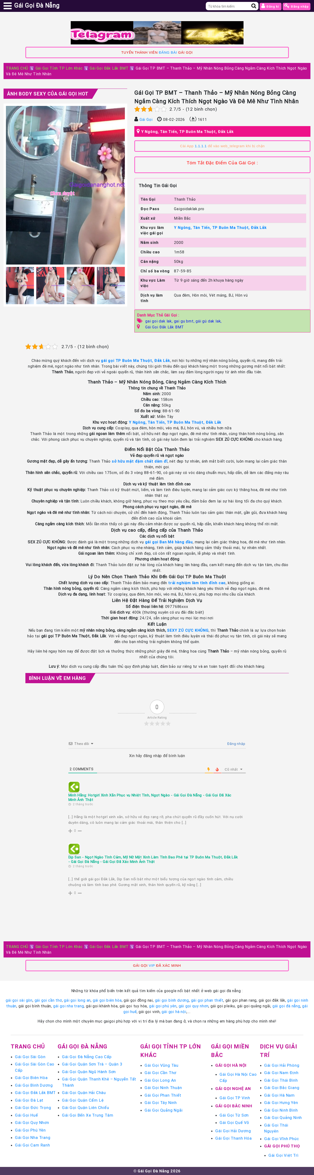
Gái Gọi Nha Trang (33, 1137)
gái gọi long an (77, 1000)
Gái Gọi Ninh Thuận (163, 1087)
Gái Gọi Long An (160, 1080)
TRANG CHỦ (17, 68)
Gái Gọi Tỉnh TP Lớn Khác (59, 68)
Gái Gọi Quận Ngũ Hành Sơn (89, 1071)
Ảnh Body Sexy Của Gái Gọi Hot (48, 94)
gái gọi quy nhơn (194, 1006)
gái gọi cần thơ (48, 1000)
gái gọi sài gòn (19, 1000)
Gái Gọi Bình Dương (34, 1085)
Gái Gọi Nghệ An (233, 1088)
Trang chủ (28, 1046)
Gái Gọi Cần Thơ (160, 1072)
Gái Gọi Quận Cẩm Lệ (82, 1100)
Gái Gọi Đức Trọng (33, 1107)
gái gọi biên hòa (107, 1000)
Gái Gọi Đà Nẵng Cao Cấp (86, 1056)
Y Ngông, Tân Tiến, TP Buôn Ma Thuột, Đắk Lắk (187, 131)
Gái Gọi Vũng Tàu (161, 1065)
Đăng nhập (296, 6)
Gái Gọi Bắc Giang (282, 1087)
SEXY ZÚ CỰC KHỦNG (188, 630)
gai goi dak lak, (159, 321)
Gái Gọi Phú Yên (30, 1130)
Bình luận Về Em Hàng (57, 678)
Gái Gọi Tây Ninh (161, 1102)
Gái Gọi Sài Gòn (30, 1056)
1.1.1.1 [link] (201, 146)
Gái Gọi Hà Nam (279, 1095)
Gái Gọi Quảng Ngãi (164, 1110)
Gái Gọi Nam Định (281, 1072)
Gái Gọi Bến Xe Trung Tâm (87, 1115)
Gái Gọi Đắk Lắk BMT (109, 68)
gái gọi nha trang (68, 1006)
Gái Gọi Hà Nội (231, 1065)
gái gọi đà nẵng (286, 1006)
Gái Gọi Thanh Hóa (233, 1138)
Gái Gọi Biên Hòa (31, 1077)
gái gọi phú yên (163, 1006)
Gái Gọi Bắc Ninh (233, 1106)
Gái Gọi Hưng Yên (281, 1102)
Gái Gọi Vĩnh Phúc (281, 1138)
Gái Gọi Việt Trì (283, 1155)
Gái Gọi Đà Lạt (29, 1100)
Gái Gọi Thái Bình (281, 1080)
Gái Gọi (146, 119)
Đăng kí (270, 6)
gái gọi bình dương (172, 1000)
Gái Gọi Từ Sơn (234, 1115)
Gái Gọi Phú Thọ (282, 1146)
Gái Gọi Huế (26, 1115)
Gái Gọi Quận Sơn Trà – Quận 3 (92, 1064)
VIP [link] (152, 965)
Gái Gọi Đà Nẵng (82, 1046)
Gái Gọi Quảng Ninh (283, 1117)
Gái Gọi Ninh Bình (281, 1110)
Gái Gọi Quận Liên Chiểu (85, 1107)
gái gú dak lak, (209, 321)
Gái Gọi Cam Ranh (32, 1145)
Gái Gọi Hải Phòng (282, 1065)
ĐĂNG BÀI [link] (168, 52)
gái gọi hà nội (174, 1011)
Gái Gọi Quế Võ (234, 1122)
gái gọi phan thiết (207, 1000)
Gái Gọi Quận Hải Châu (84, 1092)
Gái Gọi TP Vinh (235, 1097)
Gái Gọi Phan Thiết (163, 1095)
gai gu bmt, (185, 321)
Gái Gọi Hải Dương (233, 1130)
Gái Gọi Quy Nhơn (32, 1122)
